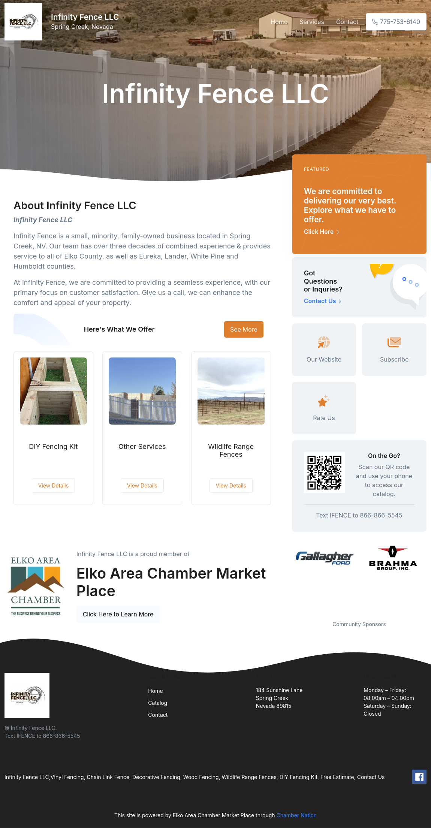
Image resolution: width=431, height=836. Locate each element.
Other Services (142, 446)
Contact (347, 21)
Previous (286, 577)
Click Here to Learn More (118, 614)
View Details (53, 485)
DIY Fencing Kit (53, 446)
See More (243, 329)
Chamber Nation (296, 815)
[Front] (24, 21)
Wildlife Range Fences (231, 451)
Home (279, 21)
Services (311, 21)
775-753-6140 (396, 21)
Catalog (157, 703)
